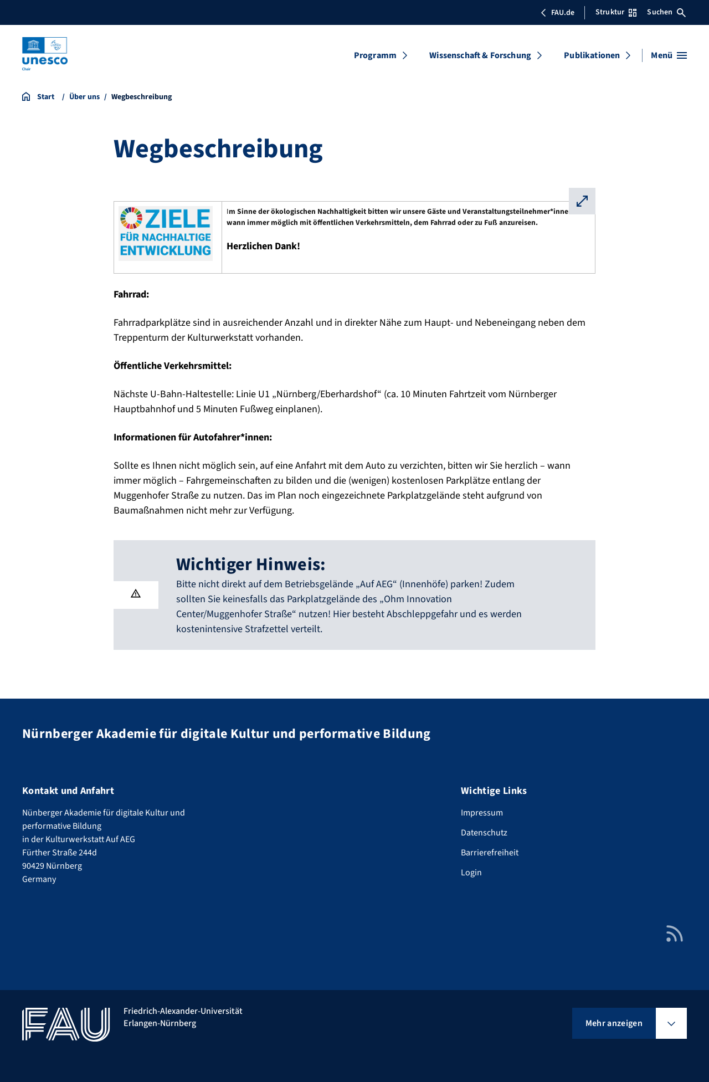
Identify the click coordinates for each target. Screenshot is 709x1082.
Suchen (666, 12)
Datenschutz (484, 833)
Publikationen (592, 55)
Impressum (482, 813)
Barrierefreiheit (489, 853)
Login (471, 872)
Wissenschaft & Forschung (480, 55)
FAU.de (557, 12)
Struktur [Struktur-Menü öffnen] (615, 12)
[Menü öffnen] (669, 55)
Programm (375, 55)
